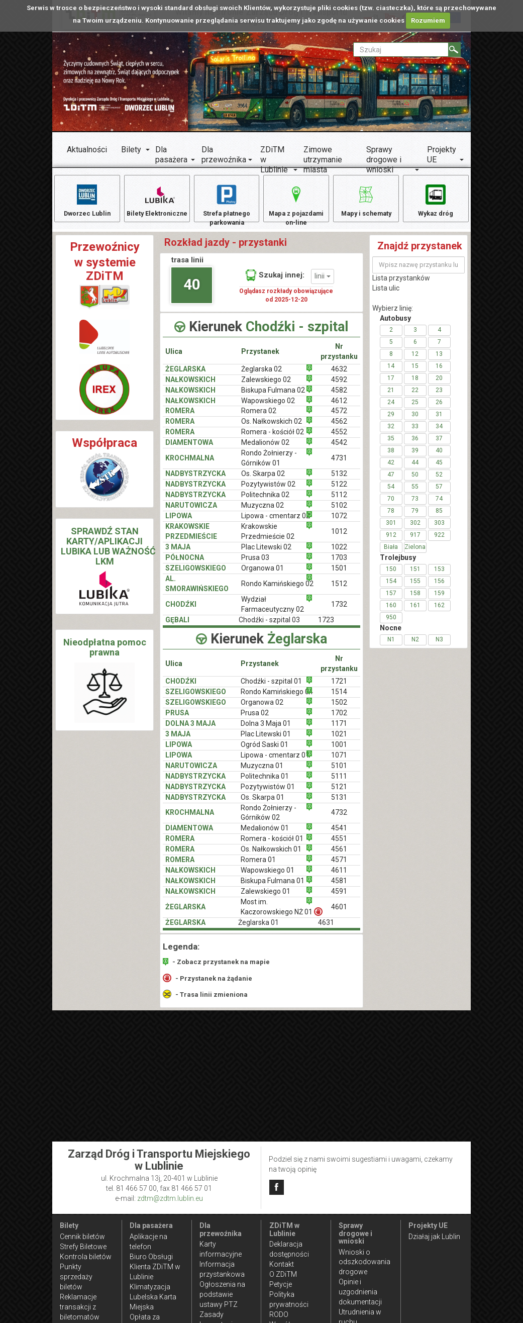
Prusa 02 (255, 719)
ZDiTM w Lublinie (274, 159)
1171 (339, 730)
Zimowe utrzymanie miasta (322, 159)
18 (415, 384)
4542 (339, 449)
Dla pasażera (171, 154)
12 (415, 360)
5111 (339, 783)
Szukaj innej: (275, 281)
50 (415, 481)
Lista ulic (385, 295)
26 (439, 408)
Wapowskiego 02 (268, 407)
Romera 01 (258, 867)
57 (439, 493)
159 (439, 599)
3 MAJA (177, 553)
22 (415, 396)
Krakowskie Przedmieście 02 (267, 538)
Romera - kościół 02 (272, 439)
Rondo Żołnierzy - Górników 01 (269, 465)
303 (439, 529)
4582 (339, 397)
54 (390, 493)
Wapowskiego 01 (267, 877)
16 (439, 372)
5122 (339, 491)
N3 (439, 645)
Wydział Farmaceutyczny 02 (272, 611)
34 (439, 432)
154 (391, 587)
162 (439, 611)
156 (439, 587)
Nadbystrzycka (195, 501)
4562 (339, 428)
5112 (339, 501)
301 (391, 529)
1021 (339, 740)
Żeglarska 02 (261, 375)
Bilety (131, 149)
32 (390, 432)
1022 (339, 553)
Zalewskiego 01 (265, 898)
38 (390, 456)
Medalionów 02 (265, 449)
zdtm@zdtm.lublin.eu (170, 1198)
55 (415, 493)
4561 (339, 856)
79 (415, 517)
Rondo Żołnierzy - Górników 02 (268, 819)
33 (415, 432)
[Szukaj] (454, 49)
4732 (339, 819)
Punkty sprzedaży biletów (76, 1277)
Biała (391, 553)
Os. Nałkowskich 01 (271, 856)
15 (415, 372)
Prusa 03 (255, 564)
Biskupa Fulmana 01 (272, 887)
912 (391, 541)
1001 (339, 751)
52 (439, 481)
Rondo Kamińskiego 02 (277, 590)
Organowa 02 (262, 709)
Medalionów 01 (265, 835)
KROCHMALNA (189, 465)
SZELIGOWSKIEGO (195, 575)
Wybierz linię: (392, 315)
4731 (339, 465)
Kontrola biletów (86, 1257)
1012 (339, 538)
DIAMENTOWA (189, 449)
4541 (339, 835)
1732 (339, 611)
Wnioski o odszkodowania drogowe (364, 1262)
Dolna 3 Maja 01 (266, 730)
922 (439, 541)
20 (439, 384)
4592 (339, 386)
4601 (339, 913)
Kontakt (281, 1264)
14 (390, 372)
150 (391, 575)
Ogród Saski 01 (264, 751)
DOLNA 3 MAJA (190, 730)
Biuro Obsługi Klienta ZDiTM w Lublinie (155, 1267)
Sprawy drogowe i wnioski (383, 159)
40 (191, 291)
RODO (278, 1314)
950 (391, 623)
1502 (339, 709)
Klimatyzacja (150, 1287)
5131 (339, 804)
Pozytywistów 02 (268, 491)
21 (390, 396)
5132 (339, 480)
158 (415, 599)
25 (415, 408)
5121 (339, 793)
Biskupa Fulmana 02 (273, 397)
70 (390, 505)
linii (323, 282)
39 (415, 456)
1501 (339, 575)
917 (415, 541)
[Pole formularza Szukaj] (401, 49)
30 (415, 420)
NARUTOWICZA (191, 512)
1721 (339, 688)
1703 (339, 564)
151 (415, 575)
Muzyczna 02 (262, 512)
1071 (339, 762)
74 (439, 505)
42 (390, 468)
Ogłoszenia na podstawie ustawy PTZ (222, 1294)
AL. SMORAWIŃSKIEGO (197, 590)
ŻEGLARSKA (185, 375)
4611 (339, 877)
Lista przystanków (401, 284)
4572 (339, 418)
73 (415, 505)
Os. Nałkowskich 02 (271, 428)
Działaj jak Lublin (434, 1237)
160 (391, 611)
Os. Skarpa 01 (262, 804)
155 (415, 587)
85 (439, 517)
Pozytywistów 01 (268, 793)
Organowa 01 (262, 575)
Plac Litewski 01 (266, 740)
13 (439, 360)
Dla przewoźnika (223, 154)
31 (439, 420)
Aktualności (87, 149)
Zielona (415, 553)
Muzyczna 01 (262, 772)
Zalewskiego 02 (266, 386)
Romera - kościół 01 (272, 845)
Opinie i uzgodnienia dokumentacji (360, 1292)
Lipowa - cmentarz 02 (275, 522)
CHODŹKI (180, 611)
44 (415, 468)
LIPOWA (178, 522)
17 (390, 384)
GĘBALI (177, 626)
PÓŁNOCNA (184, 564)
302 (415, 529)
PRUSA (177, 719)
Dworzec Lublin (87, 200)
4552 (339, 439)
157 (391, 599)
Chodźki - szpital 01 (271, 688)
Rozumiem (428, 20)
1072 (339, 522)
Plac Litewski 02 (266, 553)
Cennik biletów (82, 1237)
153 (439, 575)
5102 (339, 512)
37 (439, 444)
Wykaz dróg (436, 200)
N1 (391, 645)
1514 (339, 698)
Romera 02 (258, 418)
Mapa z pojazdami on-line (296, 205)
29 (390, 420)
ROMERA (179, 418)
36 (415, 444)
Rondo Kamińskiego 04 (277, 698)
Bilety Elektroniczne (157, 205)
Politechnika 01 (265, 783)
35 (390, 444)
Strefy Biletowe (83, 1247)
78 (390, 517)
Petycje (280, 1284)
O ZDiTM (283, 1274)
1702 (339, 719)
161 (415, 611)
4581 (339, 887)
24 (390, 408)
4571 (339, 867)
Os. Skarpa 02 (263, 480)
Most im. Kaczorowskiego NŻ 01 (279, 913)
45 (439, 468)
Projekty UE (441, 154)
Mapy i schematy (366, 200)
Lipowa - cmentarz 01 (275, 762)
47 (390, 481)
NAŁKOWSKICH (190, 386)
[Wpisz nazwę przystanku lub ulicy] (418, 271)
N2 (415, 645)
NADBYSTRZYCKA (195, 480)
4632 (339, 375)
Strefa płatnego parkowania (227, 205)
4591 (339, 898)
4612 (339, 407)
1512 (339, 590)
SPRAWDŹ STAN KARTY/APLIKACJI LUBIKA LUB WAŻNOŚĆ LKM (108, 552)
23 (439, 396)
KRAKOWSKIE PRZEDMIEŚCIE (191, 538)
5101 (339, 772)
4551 (339, 845)
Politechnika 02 (265, 501)
